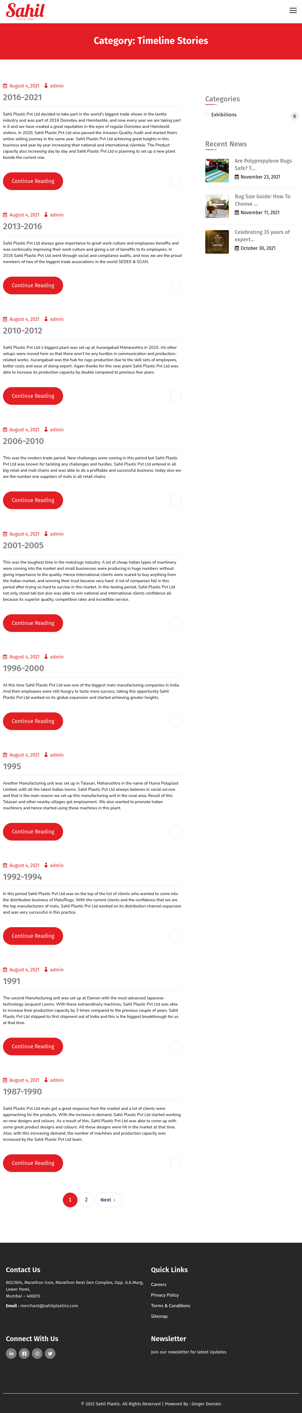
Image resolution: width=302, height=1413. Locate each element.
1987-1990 (22, 1091)
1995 (12, 766)
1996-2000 (23, 668)
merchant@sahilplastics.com (49, 1305)
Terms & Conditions (170, 1306)
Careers (158, 1284)
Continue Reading (33, 181)
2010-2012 (22, 330)
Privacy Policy (165, 1295)
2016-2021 (22, 97)
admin (57, 86)
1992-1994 (22, 876)
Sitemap (159, 1316)
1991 (11, 981)
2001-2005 (23, 545)
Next (109, 1200)
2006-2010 (23, 441)
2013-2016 (22, 226)
